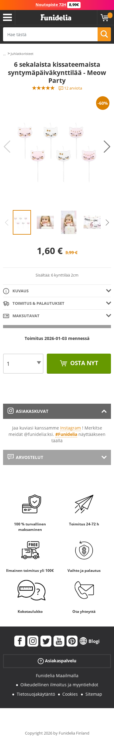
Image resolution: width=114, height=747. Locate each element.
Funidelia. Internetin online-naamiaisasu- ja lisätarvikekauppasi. (56, 17)
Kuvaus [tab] (16, 291)
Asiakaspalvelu (57, 660)
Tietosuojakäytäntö (36, 694)
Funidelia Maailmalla (57, 675)
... (4, 54)
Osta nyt (83, 363)
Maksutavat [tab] (21, 316)
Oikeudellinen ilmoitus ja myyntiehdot (59, 685)
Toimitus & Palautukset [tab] (33, 303)
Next (107, 147)
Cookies (70, 694)
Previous (7, 147)
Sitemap (93, 694)
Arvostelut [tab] (25, 457)
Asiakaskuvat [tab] (28, 411)
